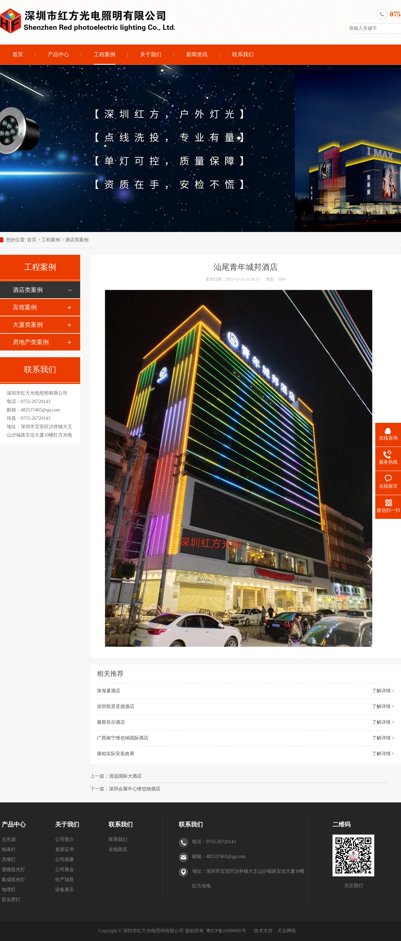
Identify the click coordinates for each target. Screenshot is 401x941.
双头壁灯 (11, 899)
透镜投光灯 (13, 869)
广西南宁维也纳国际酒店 (122, 737)
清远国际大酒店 (125, 776)
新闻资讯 (197, 54)
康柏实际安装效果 (115, 753)
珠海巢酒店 (108, 690)
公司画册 (64, 859)
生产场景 (64, 879)
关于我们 (150, 54)
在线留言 (118, 849)
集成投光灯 (13, 879)
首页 (17, 54)
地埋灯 (9, 889)
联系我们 (243, 54)
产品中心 (58, 54)
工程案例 (104, 54)
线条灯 (9, 849)
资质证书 (64, 849)
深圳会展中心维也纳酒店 (134, 788)
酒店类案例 (77, 239)
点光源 (9, 839)
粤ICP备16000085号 (226, 930)
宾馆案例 (25, 307)
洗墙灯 (9, 859)
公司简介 (64, 839)
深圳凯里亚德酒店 (115, 706)
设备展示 (64, 889)
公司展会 (64, 869)
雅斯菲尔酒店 (111, 722)
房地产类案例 (31, 342)
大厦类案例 (28, 324)
